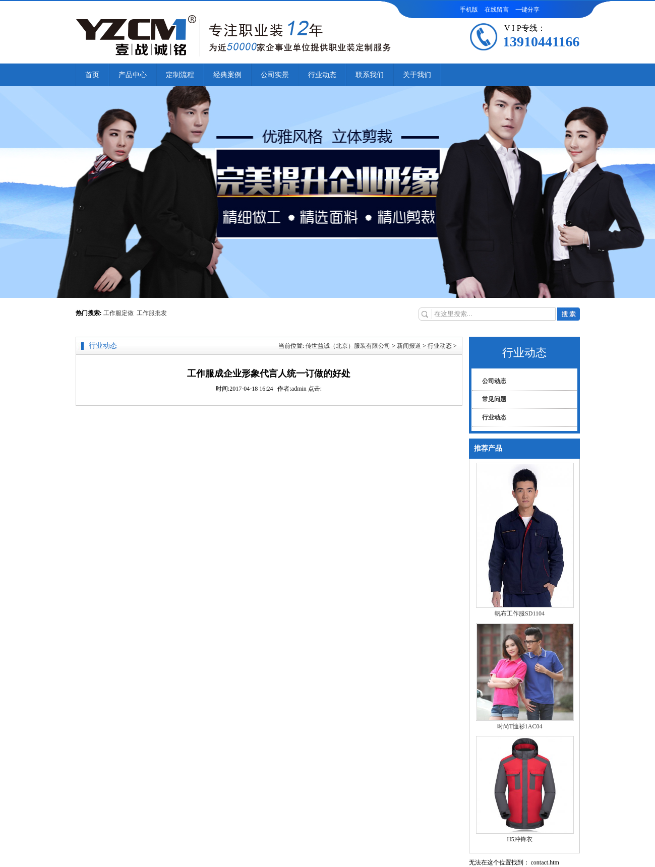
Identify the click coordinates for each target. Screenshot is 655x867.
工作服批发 (152, 313)
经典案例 (227, 75)
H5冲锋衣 (519, 839)
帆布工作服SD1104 (520, 613)
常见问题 (494, 399)
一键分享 (527, 9)
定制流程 (180, 75)
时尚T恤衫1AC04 (520, 726)
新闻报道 (409, 345)
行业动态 (322, 75)
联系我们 (369, 75)
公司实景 (275, 75)
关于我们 (417, 75)
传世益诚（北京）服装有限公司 (348, 345)
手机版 (469, 9)
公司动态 (494, 381)
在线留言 (497, 9)
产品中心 (132, 75)
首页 (92, 75)
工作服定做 (120, 313)
